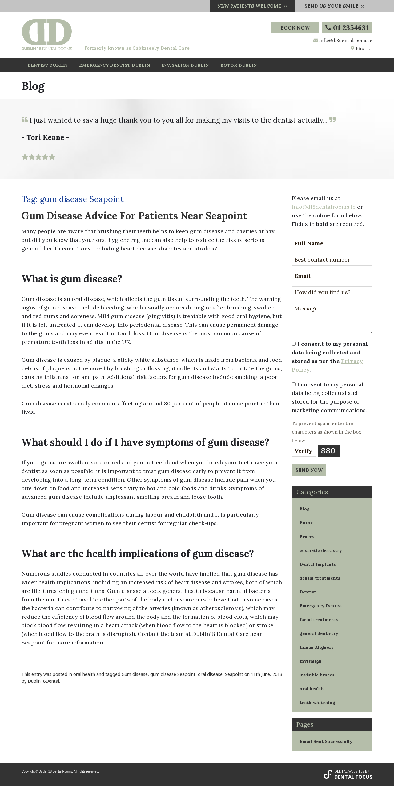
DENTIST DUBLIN (47, 66)
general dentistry (319, 634)
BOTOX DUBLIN (237, 66)
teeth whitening (317, 704)
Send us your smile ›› (334, 6)
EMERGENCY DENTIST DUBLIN (113, 66)
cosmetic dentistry (321, 551)
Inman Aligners (316, 648)
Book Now (294, 27)
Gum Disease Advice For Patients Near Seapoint (134, 217)
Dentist (308, 593)
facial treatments (319, 621)
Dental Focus (353, 778)
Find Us (361, 49)
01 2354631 (347, 27)
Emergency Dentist (321, 607)
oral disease (210, 675)
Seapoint (234, 675)
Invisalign (311, 662)
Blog (305, 510)
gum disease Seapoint (172, 675)
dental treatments (320, 579)
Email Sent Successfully (326, 742)
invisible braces (317, 676)
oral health (84, 675)
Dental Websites (349, 772)
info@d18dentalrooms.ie (345, 40)
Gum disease (135, 675)
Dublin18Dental (43, 682)
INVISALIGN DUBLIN (183, 66)
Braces (307, 538)
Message (332, 319)
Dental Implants (318, 565)
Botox (306, 524)
